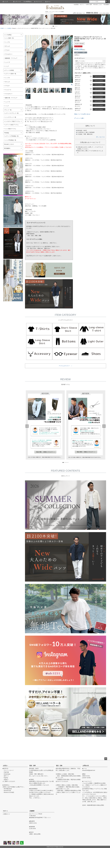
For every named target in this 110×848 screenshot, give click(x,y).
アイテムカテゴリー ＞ (65, 365)
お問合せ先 (86, 765)
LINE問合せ (28, 1)
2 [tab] (54, 26)
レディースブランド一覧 (12, 113)
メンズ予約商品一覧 (10, 140)
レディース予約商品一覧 (12, 136)
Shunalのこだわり (98, 4)
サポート (5, 811)
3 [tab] (55, 26)
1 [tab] (53, 26)
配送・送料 (33, 765)
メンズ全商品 (8, 28)
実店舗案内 (106, 4)
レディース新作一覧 (10, 73)
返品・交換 (59, 765)
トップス (7, 42)
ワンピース (8, 89)
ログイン (82, 4)
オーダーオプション (80, 58)
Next (108, 20)
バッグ (7, 66)
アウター (7, 50)
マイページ (38, 1)
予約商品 (6, 132)
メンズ (5, 1)
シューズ (7, 62)
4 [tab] (66, 462)
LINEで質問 (89, 4)
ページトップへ (105, 758)
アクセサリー (8, 54)
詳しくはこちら (100, 137)
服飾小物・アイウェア (11, 97)
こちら (37, 776)
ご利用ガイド (6, 814)
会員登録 (76, 4)
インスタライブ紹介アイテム (12, 121)
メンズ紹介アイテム (10, 128)
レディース (17, 1)
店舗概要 (32, 811)
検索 (106, 1)
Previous (2, 20)
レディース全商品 (9, 70)
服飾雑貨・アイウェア (11, 58)
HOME (2, 28)
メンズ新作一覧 (9, 38)
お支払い (5, 765)
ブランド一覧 (7, 110)
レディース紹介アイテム (12, 124)
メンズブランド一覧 (10, 117)
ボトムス (7, 46)
